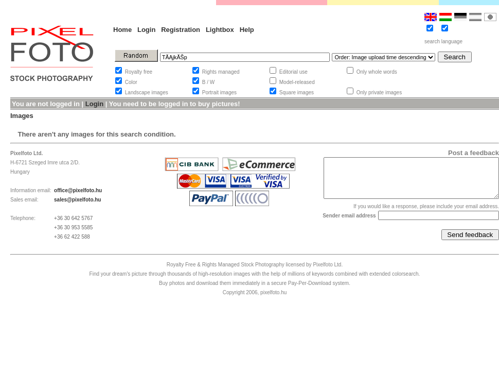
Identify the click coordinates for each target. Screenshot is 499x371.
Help (247, 29)
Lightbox (220, 29)
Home (122, 29)
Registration (180, 29)
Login (146, 29)
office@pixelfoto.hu (78, 190)
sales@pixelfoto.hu (77, 200)
